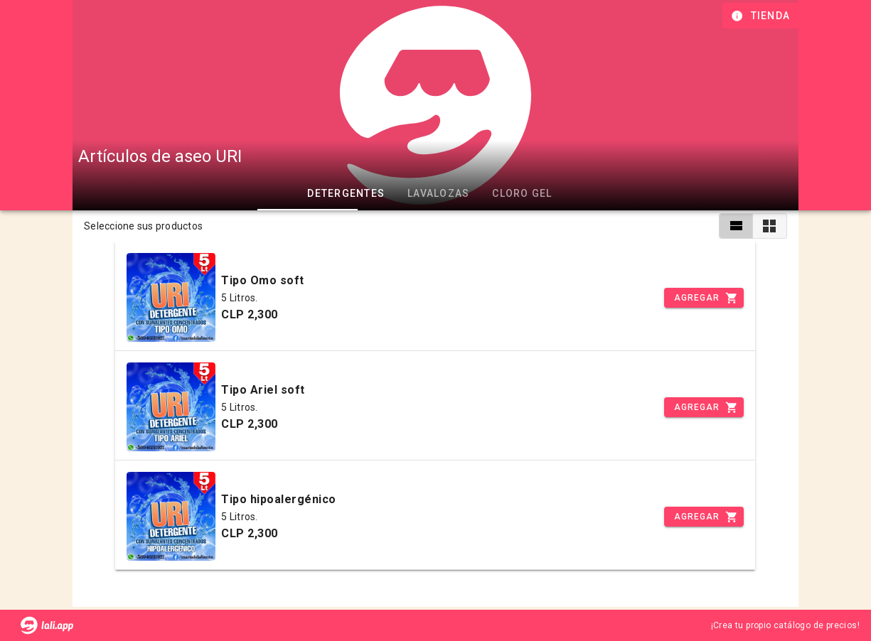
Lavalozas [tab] (438, 193)
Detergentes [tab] (346, 193)
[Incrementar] (704, 298)
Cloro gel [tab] (522, 193)
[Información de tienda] (761, 15)
